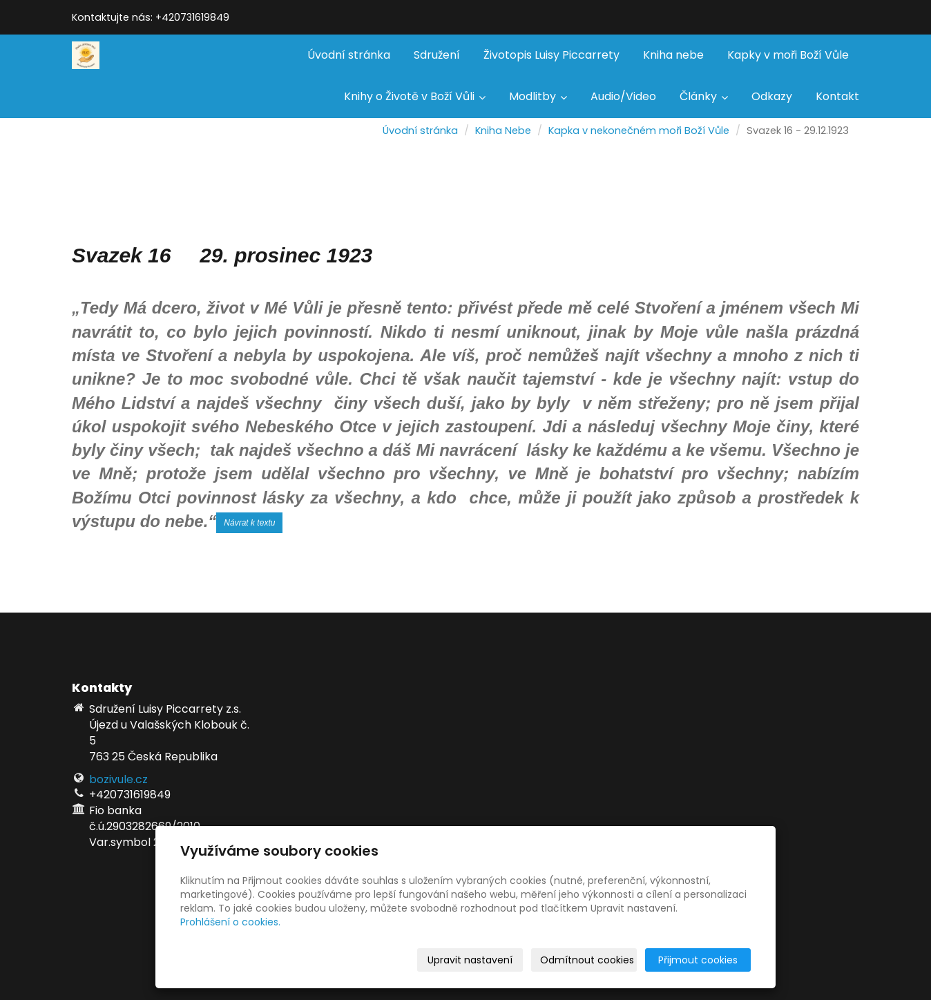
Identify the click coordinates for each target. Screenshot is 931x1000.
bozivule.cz (118, 779)
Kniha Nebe (503, 130)
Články (704, 96)
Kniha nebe (673, 55)
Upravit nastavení (470, 960)
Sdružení (437, 55)
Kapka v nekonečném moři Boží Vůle (638, 130)
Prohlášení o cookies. (230, 922)
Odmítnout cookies (587, 960)
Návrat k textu (249, 523)
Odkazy (771, 96)
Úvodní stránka (348, 55)
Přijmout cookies (698, 960)
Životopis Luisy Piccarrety (551, 55)
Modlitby (538, 96)
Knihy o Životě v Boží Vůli (415, 96)
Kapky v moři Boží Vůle (788, 55)
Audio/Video (623, 96)
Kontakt (837, 96)
